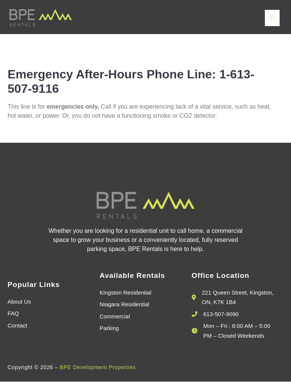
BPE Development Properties (98, 368)
